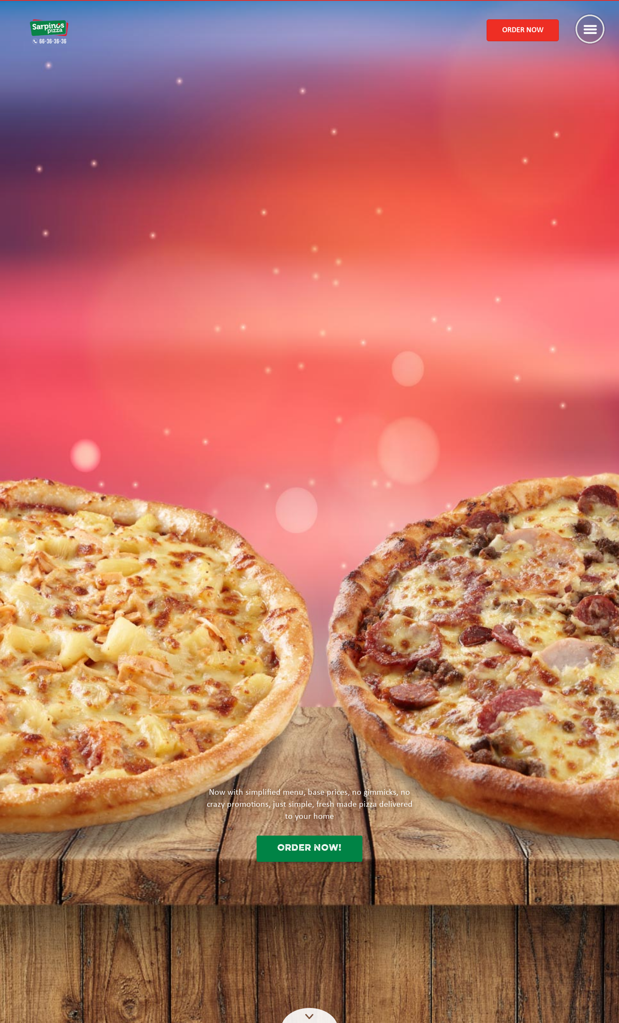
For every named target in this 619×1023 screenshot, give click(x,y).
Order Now (522, 30)
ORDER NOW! (309, 848)
